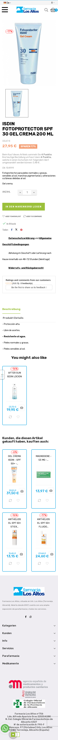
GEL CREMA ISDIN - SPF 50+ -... (14, 460)
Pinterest (21, 229)
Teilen (11, 229)
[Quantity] (27, 192)
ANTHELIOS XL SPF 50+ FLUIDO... (43, 523)
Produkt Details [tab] (13, 317)
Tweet (16, 229)
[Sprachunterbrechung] (7, 2)
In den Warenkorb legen (24, 206)
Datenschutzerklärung (21, 238)
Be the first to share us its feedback (29, 287)
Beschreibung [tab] (11, 309)
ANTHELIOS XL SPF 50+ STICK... (14, 523)
